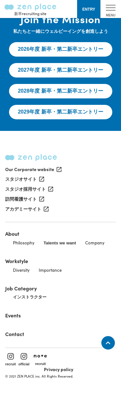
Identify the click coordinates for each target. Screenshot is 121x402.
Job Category (21, 288)
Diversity (21, 270)
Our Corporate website (33, 169)
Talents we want (60, 243)
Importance (50, 270)
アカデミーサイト (26, 209)
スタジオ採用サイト (28, 189)
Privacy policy (58, 369)
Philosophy (24, 243)
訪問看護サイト (24, 199)
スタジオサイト (24, 179)
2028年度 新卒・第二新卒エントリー (60, 91)
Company (95, 243)
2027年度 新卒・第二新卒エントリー (60, 70)
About (12, 233)
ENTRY (88, 9)
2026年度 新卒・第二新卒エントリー (60, 49)
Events (13, 315)
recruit (10, 359)
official (23, 359)
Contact (14, 333)
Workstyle (16, 260)
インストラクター (29, 297)
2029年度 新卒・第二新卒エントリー (60, 111)
